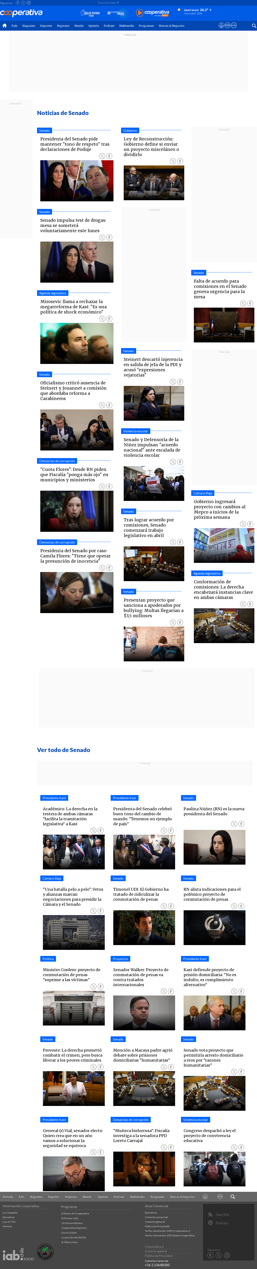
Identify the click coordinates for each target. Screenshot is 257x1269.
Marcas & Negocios (171, 25)
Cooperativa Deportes (74, 1227)
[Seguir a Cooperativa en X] (23, 3)
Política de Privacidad (157, 1226)
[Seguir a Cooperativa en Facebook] (18, 3)
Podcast (109, 25)
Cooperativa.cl (154, 1246)
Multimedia (126, 25)
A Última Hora (69, 1242)
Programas (146, 25)
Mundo (79, 25)
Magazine (28, 25)
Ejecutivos (9, 1217)
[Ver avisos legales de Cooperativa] (221, 29)
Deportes (46, 25)
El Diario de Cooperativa (75, 1213)
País (14, 25)
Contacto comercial (156, 1217)
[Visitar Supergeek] (234, 29)
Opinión (93, 25)
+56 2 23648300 (157, 1265)
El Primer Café (69, 1218)
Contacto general (155, 1221)
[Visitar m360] (227, 29)
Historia (7, 1226)
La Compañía (10, 1212)
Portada (8, 1196)
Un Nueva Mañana (72, 1223)
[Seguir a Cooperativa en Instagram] (29, 3)
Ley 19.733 (9, 1221)
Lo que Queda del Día (73, 1237)
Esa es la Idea (69, 1232)
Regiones (63, 25)
